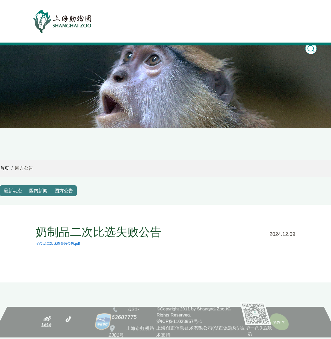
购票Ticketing (252, 18)
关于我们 (301, 13)
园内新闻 (38, 190)
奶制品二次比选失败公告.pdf (58, 244)
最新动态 (13, 190)
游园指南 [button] (228, 13)
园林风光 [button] (204, 13)
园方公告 (64, 190)
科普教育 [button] (180, 13)
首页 (113, 13)
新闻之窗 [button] (132, 13)
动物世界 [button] (156, 13)
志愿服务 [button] (276, 13)
